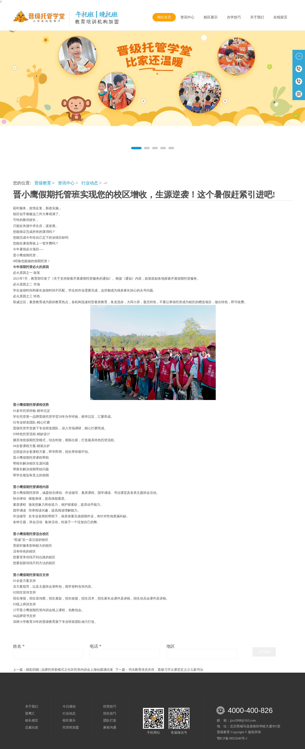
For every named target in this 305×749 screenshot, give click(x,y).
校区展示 (211, 17)
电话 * (95, 646)
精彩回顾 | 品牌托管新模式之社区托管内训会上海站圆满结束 (69, 669)
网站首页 (164, 17)
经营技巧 (109, 706)
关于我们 (257, 17)
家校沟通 (109, 727)
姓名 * (19, 646)
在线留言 (280, 17)
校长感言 (31, 720)
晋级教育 (42, 183)
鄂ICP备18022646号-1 (232, 738)
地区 (170, 646)
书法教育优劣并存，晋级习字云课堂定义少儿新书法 (165, 669)
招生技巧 (109, 713)
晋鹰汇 (30, 713)
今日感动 (69, 706)
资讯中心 (187, 17)
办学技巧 (234, 17)
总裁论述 (31, 727)
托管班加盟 (71, 727)
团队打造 (109, 720)
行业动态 (89, 183)
